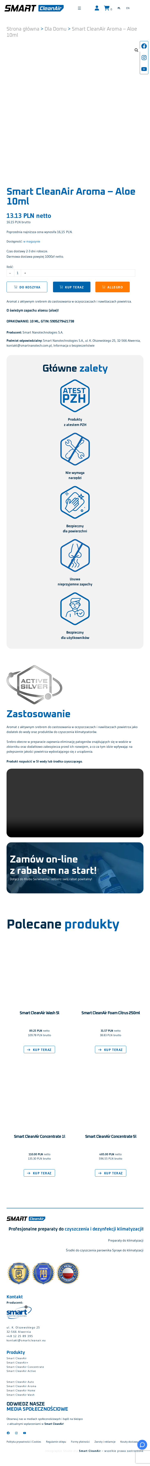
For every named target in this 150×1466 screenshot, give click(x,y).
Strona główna (23, 28)
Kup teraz (74, 286)
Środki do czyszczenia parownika (88, 1249)
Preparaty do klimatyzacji (125, 1239)
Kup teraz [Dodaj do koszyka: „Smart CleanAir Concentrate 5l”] (113, 1172)
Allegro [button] (115, 286)
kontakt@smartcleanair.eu (26, 1339)
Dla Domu (56, 28)
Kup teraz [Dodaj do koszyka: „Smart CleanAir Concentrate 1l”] (42, 1172)
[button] (136, 49)
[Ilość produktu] (17, 272)
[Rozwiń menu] (87, 8)
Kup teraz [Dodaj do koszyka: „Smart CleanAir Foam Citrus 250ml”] (113, 1048)
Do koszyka (30, 286)
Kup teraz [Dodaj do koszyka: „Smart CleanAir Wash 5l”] (42, 1048)
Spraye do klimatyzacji (127, 1249)
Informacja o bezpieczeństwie (74, 344)
